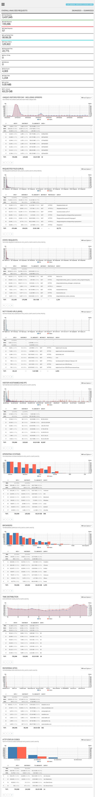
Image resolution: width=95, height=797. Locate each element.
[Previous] (6, 162)
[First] (3, 162)
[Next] (9, 162)
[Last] (11, 162)
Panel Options (86, 97)
